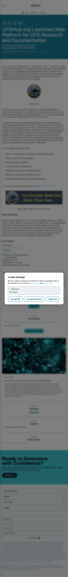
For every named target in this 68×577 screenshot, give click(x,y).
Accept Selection (34, 299)
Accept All (15, 299)
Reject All (53, 299)
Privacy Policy (34, 283)
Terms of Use (48, 283)
